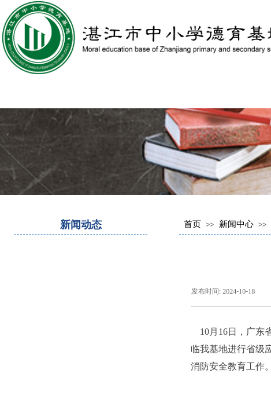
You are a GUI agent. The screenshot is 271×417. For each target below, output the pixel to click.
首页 (192, 224)
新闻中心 (236, 224)
